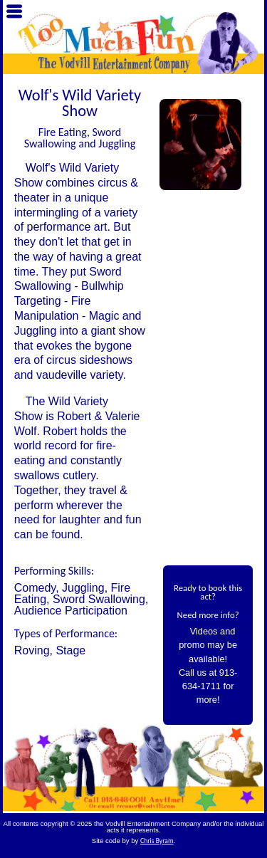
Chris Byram (157, 841)
